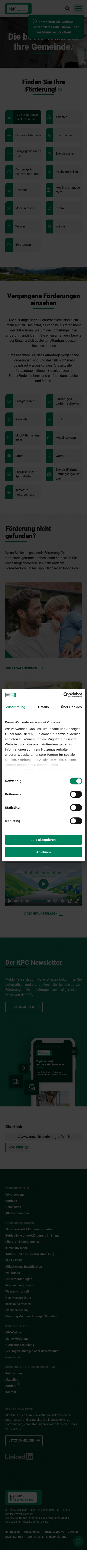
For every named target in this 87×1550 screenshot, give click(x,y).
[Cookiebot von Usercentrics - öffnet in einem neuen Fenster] (63, 695)
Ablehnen (43, 852)
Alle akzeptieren (43, 839)
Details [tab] (43, 707)
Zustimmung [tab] (15, 707)
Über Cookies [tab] (71, 707)
